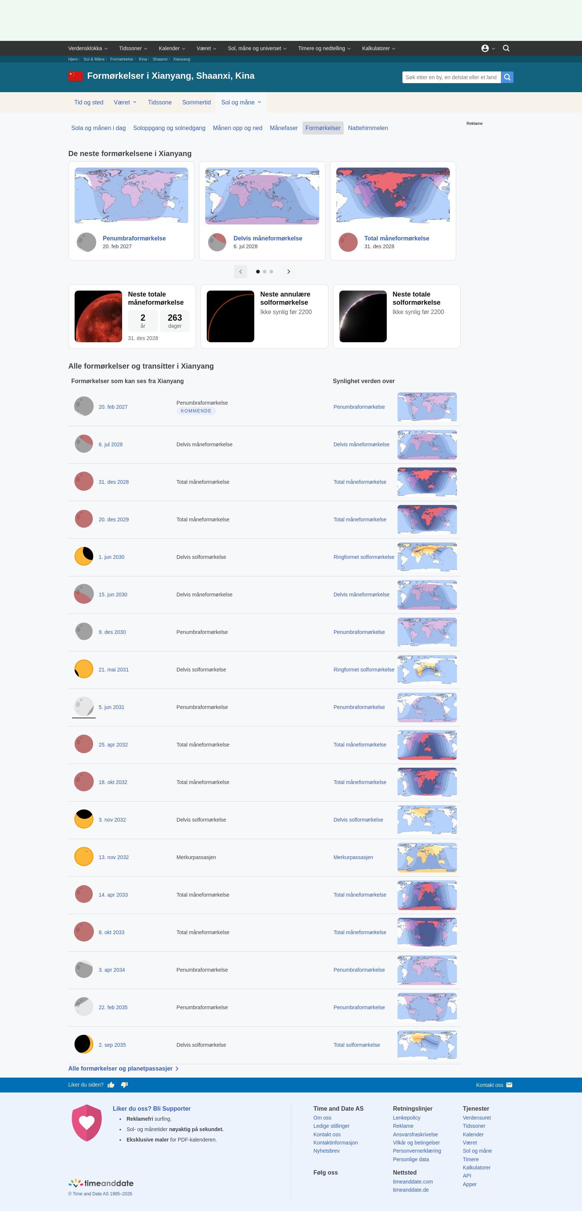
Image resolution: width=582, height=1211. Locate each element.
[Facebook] (319, 1186)
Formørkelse (121, 59)
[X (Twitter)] (331, 1186)
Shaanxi (160, 59)
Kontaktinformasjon (336, 1143)
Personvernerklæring (417, 1151)
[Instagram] (357, 1186)
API (467, 1176)
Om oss (322, 1118)
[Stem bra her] (111, 1085)
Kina (143, 59)
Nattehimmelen (368, 128)
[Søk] (506, 48)
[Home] (101, 1184)
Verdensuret (477, 1118)
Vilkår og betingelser (416, 1143)
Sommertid (196, 102)
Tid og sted (89, 102)
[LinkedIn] (344, 1186)
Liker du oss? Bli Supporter (152, 1108)
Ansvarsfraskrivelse (415, 1134)
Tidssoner (130, 48)
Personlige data (411, 1159)
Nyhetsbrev (327, 1151)
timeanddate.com (413, 1182)
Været (204, 48)
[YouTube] (370, 1186)
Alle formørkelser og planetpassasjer (125, 1068)
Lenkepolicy (407, 1118)
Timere (471, 1159)
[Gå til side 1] (258, 271)
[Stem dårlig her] (124, 1085)
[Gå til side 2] (265, 271)
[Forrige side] (240, 271)
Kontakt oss (495, 1084)
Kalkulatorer (376, 48)
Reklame (403, 1126)
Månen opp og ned (237, 128)
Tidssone (160, 102)
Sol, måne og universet (254, 48)
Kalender (169, 48)
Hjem (73, 59)
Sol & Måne (94, 59)
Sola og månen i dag (98, 128)
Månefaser (284, 128)
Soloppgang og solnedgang (169, 128)
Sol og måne (241, 102)
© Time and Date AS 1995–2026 (100, 1194)
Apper (470, 1184)
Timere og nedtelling (321, 48)
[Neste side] (288, 271)
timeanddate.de (411, 1190)
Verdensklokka (85, 48)
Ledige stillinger (332, 1126)
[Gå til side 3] (271, 271)
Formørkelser (323, 128)
